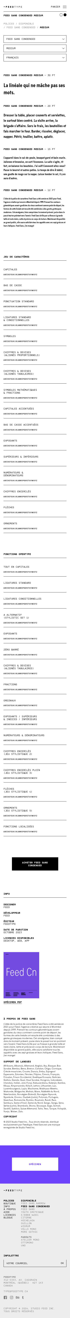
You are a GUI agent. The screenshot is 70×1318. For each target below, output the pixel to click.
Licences (10, 1215)
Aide (7, 1212)
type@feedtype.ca (16, 1291)
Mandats (26, 1237)
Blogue (8, 1217)
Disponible (26, 23)
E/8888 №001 (29, 1215)
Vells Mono (28, 1229)
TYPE (13, 7)
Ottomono (27, 1242)
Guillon (26, 1223)
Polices (9, 23)
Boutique (10, 1203)
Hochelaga (28, 1220)
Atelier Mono (30, 1239)
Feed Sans (28, 1209)
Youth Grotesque (32, 1212)
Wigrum (25, 1226)
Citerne (26, 1217)
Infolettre (11, 1255)
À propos (10, 1209)
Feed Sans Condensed (21, 27)
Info (7, 1206)
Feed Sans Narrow (33, 1203)
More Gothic (29, 1232)
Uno (23, 1245)
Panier (55, 6)
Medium (44, 27)
